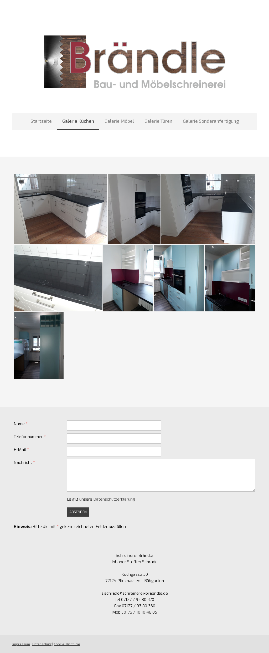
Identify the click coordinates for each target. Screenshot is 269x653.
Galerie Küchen (78, 121)
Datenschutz (41, 644)
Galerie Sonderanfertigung (211, 121)
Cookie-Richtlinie (67, 644)
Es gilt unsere (101, 498)
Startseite (41, 121)
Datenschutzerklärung (114, 498)
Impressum (21, 644)
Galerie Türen (158, 121)
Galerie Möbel (119, 121)
